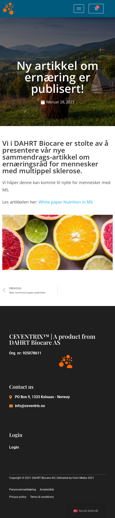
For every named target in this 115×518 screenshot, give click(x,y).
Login (14, 447)
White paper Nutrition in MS (66, 202)
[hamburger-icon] (79, 8)
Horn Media (80, 477)
